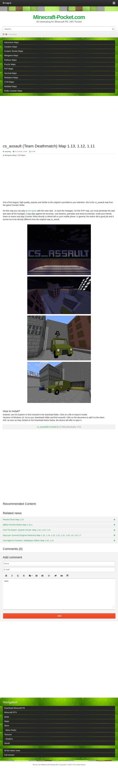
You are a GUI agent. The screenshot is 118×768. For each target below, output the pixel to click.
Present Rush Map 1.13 (13, 519)
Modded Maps (10, 86)
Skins (6, 725)
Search (113, 28)
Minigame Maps (11, 55)
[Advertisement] (59, 118)
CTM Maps (9, 82)
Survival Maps (10, 73)
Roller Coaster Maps (13, 91)
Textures (8, 734)
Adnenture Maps (11, 42)
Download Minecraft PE (14, 708)
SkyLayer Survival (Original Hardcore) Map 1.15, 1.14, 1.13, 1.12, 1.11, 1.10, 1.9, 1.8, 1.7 (42, 535)
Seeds (7, 743)
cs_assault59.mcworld (47, 427)
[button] (6, 575)
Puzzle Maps (10, 64)
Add (59, 616)
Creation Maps (10, 47)
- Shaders (8, 739)
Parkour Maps (10, 60)
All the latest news (12, 750)
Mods (6, 717)
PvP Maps (8, 69)
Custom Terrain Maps (13, 51)
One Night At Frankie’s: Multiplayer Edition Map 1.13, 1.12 (28, 540)
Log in (8, 3)
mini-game (32, 211)
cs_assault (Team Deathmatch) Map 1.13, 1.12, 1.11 (49, 146)
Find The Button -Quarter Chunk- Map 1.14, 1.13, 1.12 (26, 530)
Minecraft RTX (10, 712)
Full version (13, 34)
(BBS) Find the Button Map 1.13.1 (18, 525)
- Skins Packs (10, 730)
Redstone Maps (11, 77)
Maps (6, 721)
